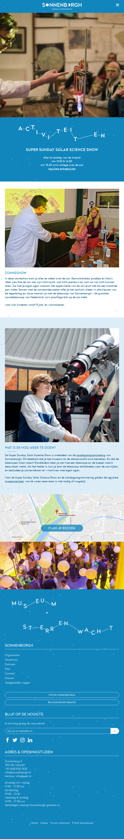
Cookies (44, 822)
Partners (10, 664)
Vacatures (11, 659)
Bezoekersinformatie (62, 702)
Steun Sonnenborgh (62, 694)
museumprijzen (14, 481)
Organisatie (12, 655)
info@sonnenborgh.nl (18, 772)
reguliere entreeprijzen (62, 168)
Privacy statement (60, 822)
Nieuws (9, 678)
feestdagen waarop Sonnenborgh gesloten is (32, 805)
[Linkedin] (30, 741)
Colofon (34, 822)
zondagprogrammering (90, 455)
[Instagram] (22, 741)
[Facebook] (7, 741)
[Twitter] (15, 741)
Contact (10, 673)
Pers (7, 669)
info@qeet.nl (23, 776)
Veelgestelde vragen (17, 682)
